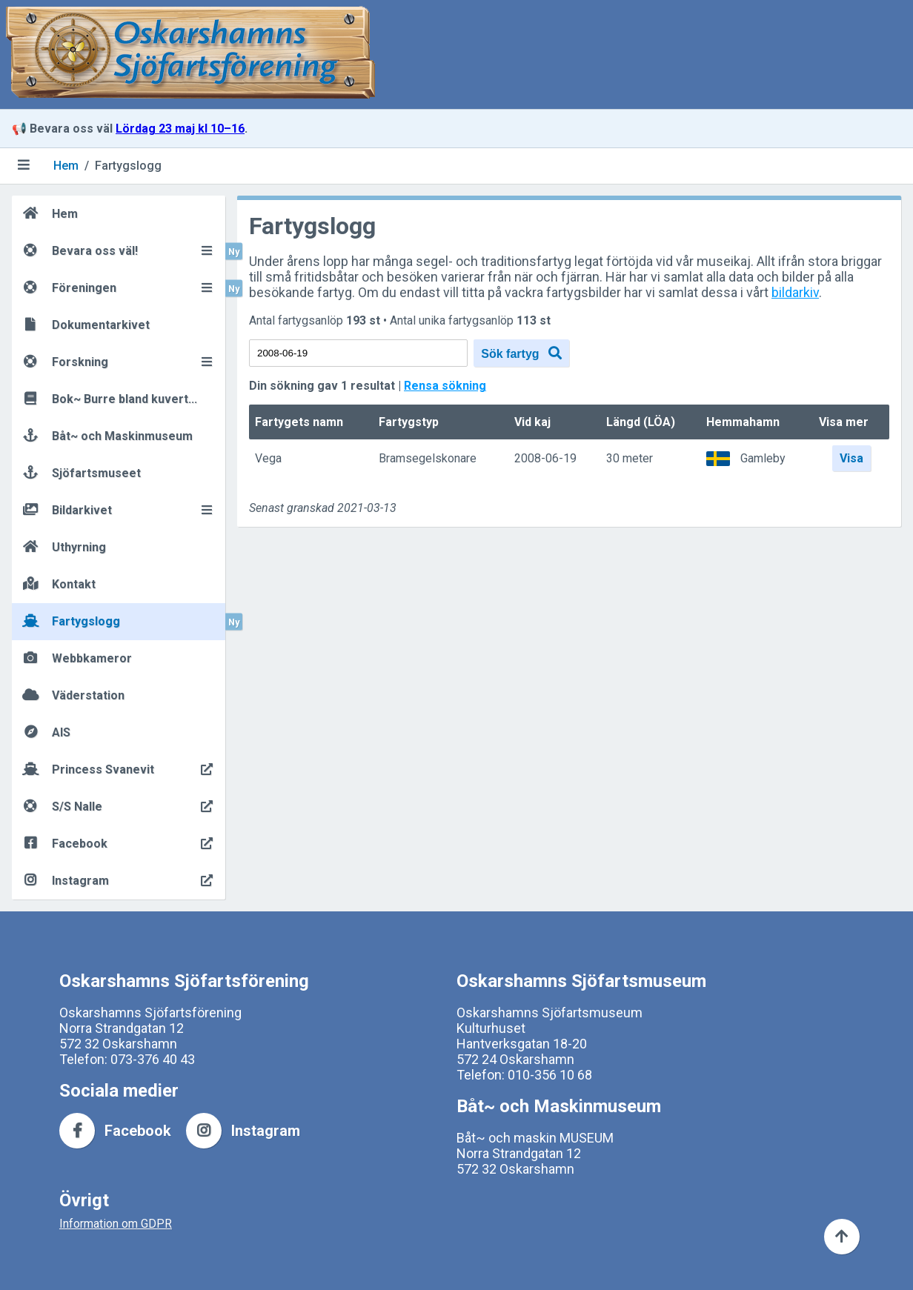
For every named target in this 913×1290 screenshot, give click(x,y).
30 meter (629, 459)
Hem (66, 166)
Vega (268, 459)
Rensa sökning (445, 386)
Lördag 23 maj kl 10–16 (180, 129)
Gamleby (763, 458)
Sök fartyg (521, 353)
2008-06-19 (545, 459)
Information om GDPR (115, 1224)
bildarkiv (795, 292)
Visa (851, 458)
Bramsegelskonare (428, 459)
